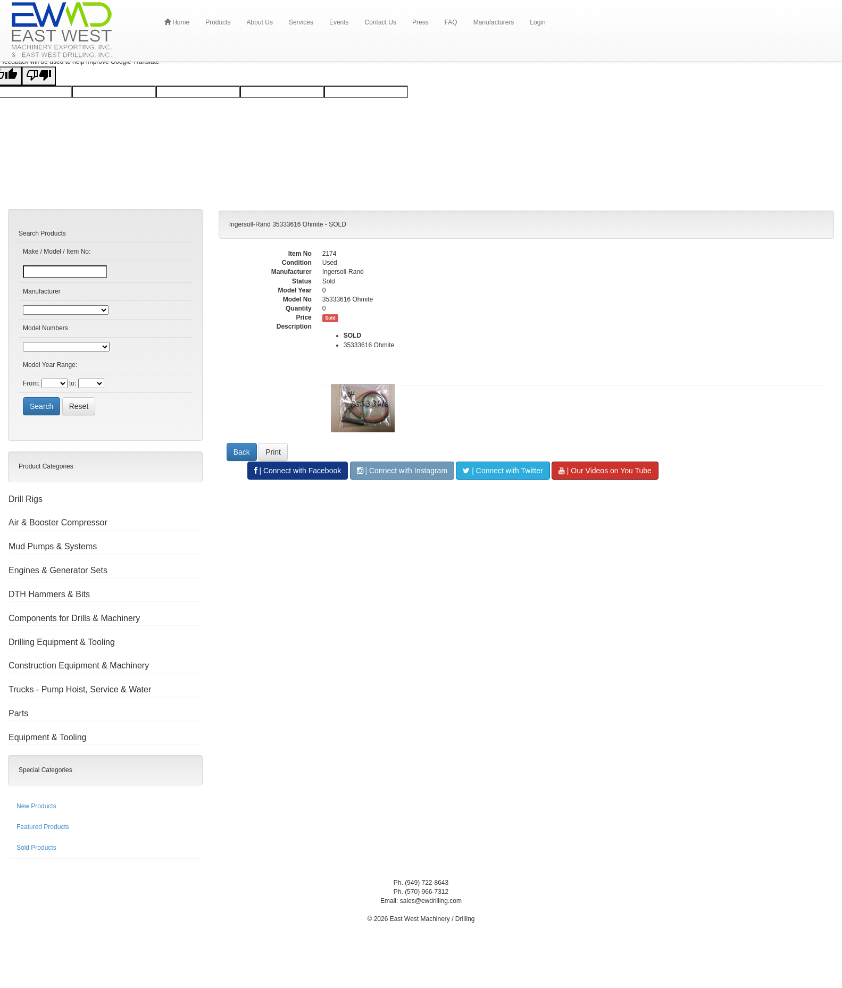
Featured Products (42, 827)
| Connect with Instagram (402, 470)
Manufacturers (493, 22)
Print (273, 452)
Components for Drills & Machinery (74, 618)
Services (301, 22)
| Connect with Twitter (503, 470)
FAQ (451, 22)
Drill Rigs (26, 499)
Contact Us (380, 22)
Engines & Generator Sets (58, 570)
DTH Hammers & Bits (49, 594)
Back (242, 452)
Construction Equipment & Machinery (79, 665)
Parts (18, 713)
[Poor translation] (39, 75)
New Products (36, 806)
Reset (79, 406)
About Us (260, 22)
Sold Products (36, 847)
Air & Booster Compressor (58, 522)
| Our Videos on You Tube (605, 470)
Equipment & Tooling (47, 737)
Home (176, 22)
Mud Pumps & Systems (53, 546)
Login (537, 22)
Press (420, 22)
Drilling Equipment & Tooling (62, 642)
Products (217, 22)
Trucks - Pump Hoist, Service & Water (80, 689)
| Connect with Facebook (297, 470)
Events (339, 22)
